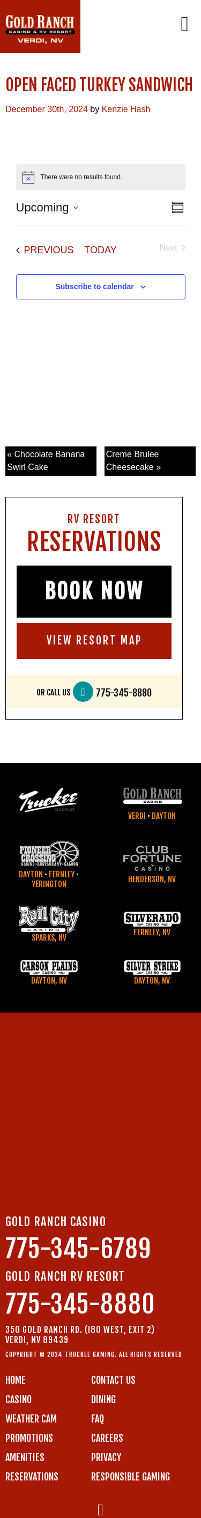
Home (15, 1380)
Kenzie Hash (126, 109)
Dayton (164, 816)
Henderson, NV (152, 879)
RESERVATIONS (31, 1477)
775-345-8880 (124, 693)
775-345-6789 (78, 1249)
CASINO (18, 1399)
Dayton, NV (49, 981)
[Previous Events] (45, 250)
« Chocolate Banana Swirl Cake (46, 461)
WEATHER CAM (31, 1419)
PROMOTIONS (29, 1438)
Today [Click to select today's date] (100, 250)
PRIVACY (106, 1457)
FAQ (97, 1419)
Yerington (49, 884)
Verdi (137, 816)
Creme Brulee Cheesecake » (133, 461)
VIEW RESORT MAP (94, 640)
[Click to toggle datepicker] (47, 207)
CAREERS (107, 1438)
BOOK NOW (94, 591)
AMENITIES (24, 1457)
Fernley (62, 874)
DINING (103, 1399)
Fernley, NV (151, 932)
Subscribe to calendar (94, 286)
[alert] (100, 177)
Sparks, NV (49, 938)
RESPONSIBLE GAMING (130, 1477)
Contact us (113, 1380)
